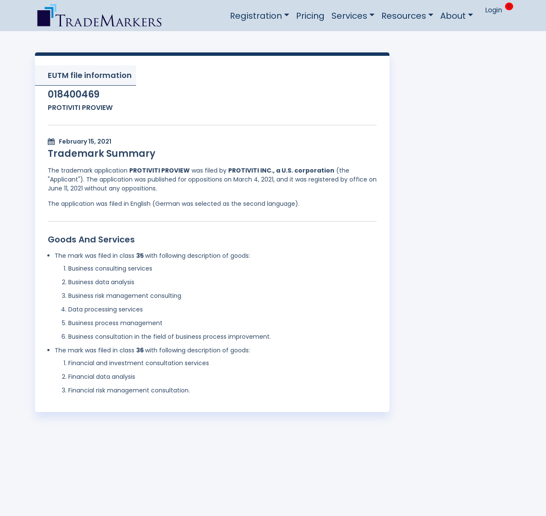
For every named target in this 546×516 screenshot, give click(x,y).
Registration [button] (256, 16)
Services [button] (349, 16)
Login (493, 10)
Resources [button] (403, 16)
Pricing (310, 16)
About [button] (453, 16)
